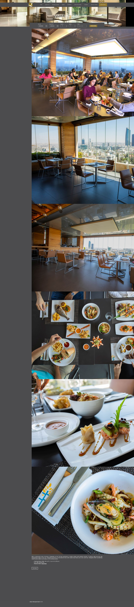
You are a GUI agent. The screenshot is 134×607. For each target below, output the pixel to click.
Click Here (44, 563)
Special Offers (94, 4)
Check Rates (103, 4)
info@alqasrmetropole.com (44, 1)
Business (69, 4)
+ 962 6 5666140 (33, 1)
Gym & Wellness (77, 4)
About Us (47, 4)
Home (41, 4)
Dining (63, 4)
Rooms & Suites (55, 4)
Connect (86, 4)
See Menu (35, 568)
